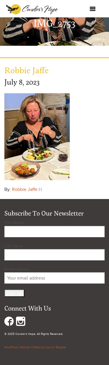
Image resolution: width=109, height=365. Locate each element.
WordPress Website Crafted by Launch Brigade (35, 347)
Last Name (13, 246)
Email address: (54, 275)
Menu (87, 8)
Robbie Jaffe (24, 189)
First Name (14, 222)
